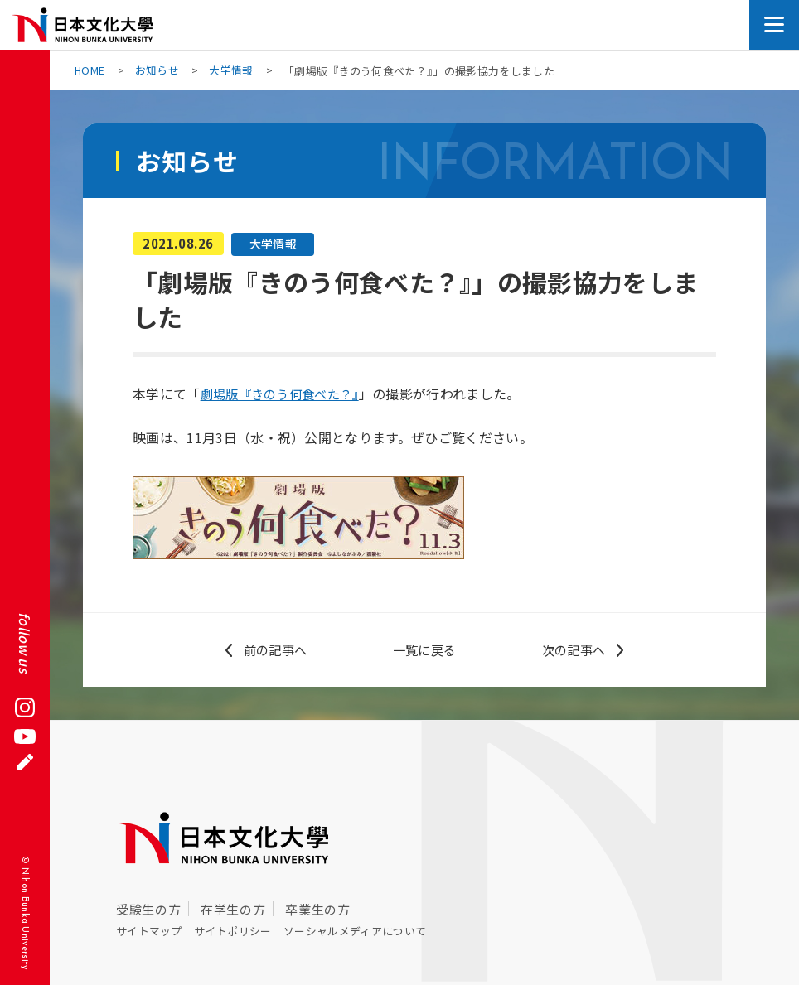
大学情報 (232, 71)
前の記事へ (275, 649)
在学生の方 (233, 908)
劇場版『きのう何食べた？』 (285, 393)
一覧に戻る (424, 649)
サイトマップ (152, 929)
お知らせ (158, 71)
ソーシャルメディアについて (375, 929)
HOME (90, 71)
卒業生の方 (317, 908)
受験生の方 (148, 908)
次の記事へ (574, 649)
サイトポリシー (243, 929)
